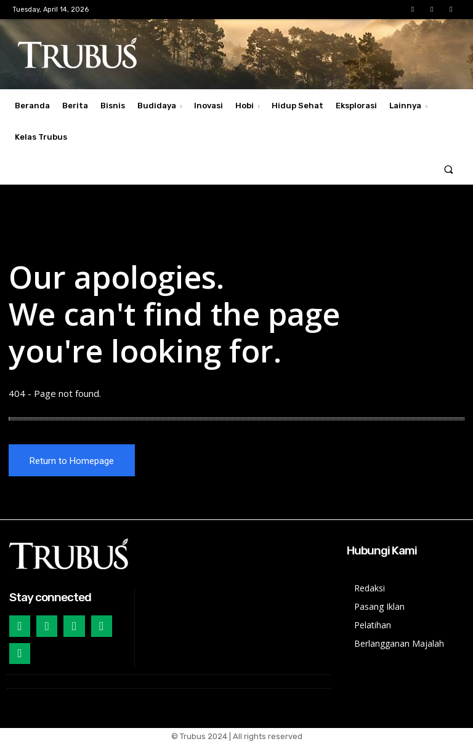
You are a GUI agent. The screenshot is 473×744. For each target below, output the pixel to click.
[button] (448, 169)
